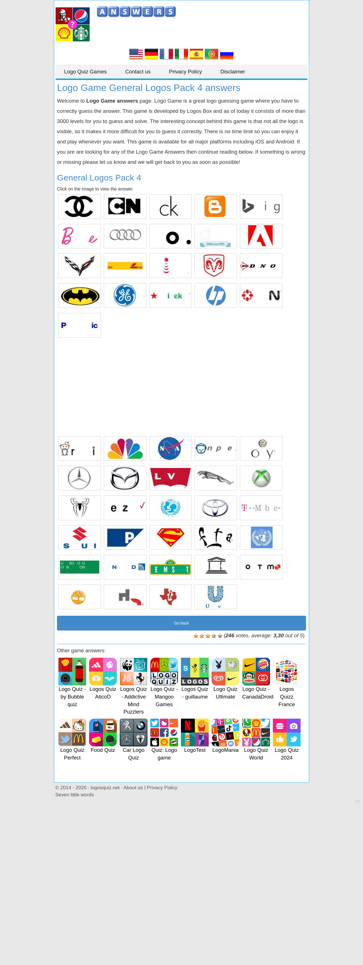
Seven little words (74, 794)
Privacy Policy (185, 72)
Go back (181, 623)
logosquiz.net (105, 787)
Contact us (138, 72)
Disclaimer (232, 72)
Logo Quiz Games (85, 72)
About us (133, 787)
